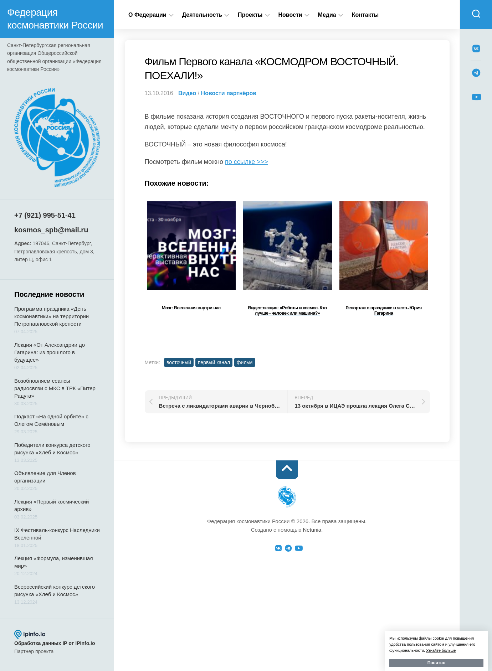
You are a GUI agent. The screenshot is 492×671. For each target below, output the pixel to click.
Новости (290, 15)
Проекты (250, 15)
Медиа (327, 15)
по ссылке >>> (246, 161)
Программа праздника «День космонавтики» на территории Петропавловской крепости (51, 316)
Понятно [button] (436, 662)
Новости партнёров (228, 93)
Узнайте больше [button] (441, 650)
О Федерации (147, 15)
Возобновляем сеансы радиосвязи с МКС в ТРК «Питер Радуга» (55, 388)
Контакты (365, 15)
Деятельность (202, 15)
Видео (187, 93)
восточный (178, 362)
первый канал (214, 362)
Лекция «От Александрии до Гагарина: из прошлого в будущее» (49, 352)
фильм (244, 362)
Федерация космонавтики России (55, 19)
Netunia (312, 530)
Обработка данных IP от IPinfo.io (54, 643)
